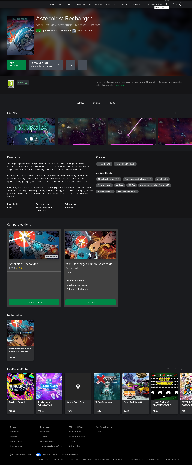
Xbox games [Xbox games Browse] (14, 436)
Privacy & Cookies (58, 459)
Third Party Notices (102, 459)
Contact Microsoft (41, 459)
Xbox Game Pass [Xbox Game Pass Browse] (16, 441)
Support (124, 4)
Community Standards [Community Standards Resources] (48, 441)
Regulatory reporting (154, 459)
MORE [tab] (112, 102)
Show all (167, 368)
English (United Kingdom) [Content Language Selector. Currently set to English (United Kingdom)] (23, 454)
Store (97, 4)
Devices (79, 4)
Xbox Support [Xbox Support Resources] (45, 431)
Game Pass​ (53, 4)
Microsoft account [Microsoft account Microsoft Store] (75, 431)
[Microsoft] (20, 4)
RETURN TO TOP (34, 302)
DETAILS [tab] (80, 102)
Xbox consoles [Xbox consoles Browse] (15, 431)
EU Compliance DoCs (135, 459)
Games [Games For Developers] (98, 431)
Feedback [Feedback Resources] (43, 436)
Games (67, 4)
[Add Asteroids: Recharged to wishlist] (70, 65)
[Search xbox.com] (166, 3)
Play (89, 4)
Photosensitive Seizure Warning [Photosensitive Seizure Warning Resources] (51, 446)
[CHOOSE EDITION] (46, 65)
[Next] (182, 113)
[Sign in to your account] (178, 4)
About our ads (118, 459)
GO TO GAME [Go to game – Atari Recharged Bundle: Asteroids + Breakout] (90, 302)
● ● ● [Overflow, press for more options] (82, 65)
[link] (20, 340)
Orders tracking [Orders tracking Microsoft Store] (74, 446)
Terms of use (73, 459)
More (135, 4)
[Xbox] (39, 4)
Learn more (120, 84)
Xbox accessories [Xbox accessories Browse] (16, 446)
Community (110, 4)
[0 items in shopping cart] (172, 3)
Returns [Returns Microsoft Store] (72, 441)
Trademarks (86, 459)
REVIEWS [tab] (96, 102)
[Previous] (176, 113)
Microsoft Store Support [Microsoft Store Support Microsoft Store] (77, 436)
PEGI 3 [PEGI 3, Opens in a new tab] (22, 82)
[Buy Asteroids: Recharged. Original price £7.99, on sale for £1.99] (16, 65)
